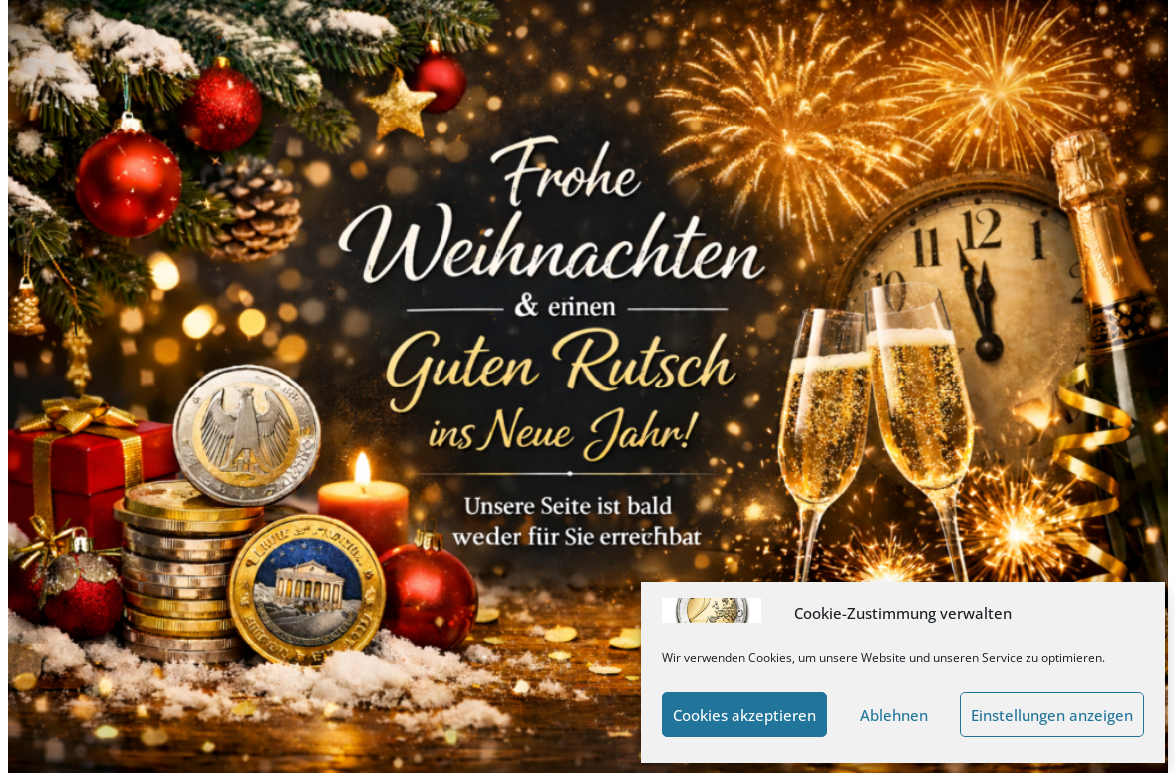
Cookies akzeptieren (744, 715)
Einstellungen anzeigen (1052, 715)
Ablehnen (894, 715)
